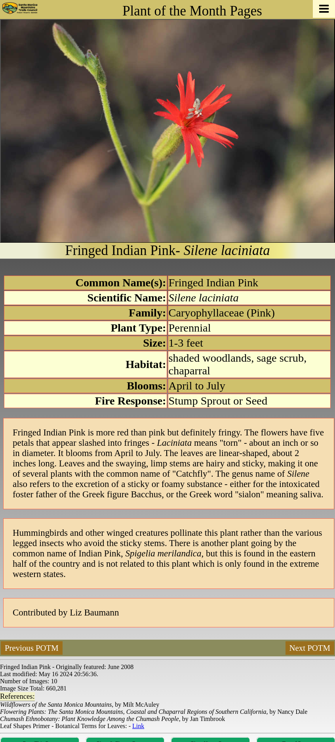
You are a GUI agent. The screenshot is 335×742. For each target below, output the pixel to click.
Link (138, 726)
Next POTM (309, 647)
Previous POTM (32, 647)
